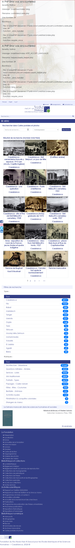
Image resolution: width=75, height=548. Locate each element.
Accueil (46, 104)
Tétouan (37, 329)
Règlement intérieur (11, 466)
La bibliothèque (9, 464)
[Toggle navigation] (5, 121)
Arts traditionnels (37, 376)
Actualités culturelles (11, 497)
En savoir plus (67, 426)
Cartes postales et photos (13, 530)
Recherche (66, 130)
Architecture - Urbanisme (37, 365)
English (10, 102)
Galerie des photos (11, 456)
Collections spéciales (11, 480)
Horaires (7, 449)
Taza (37, 326)
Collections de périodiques (13, 473)
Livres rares (7, 521)
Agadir (37, 348)
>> (44, 281)
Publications (8, 502)
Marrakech (37, 311)
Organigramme (9, 454)
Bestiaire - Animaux (37, 391)
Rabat (37, 307)
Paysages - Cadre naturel (37, 383)
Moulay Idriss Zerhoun (37, 333)
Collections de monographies (14, 471)
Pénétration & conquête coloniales (37, 398)
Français (4, 102)
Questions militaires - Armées (37, 369)
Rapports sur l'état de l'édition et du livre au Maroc (22, 492)
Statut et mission (9, 444)
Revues (6, 523)
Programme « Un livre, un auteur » (16, 495)
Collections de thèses (11, 476)
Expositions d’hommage (13, 511)
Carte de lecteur (10, 451)
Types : (6, 291)
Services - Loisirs (37, 372)
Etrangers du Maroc (37, 402)
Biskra (37, 351)
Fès (37, 303)
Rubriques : (8, 357)
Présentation (8, 435)
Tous (8, 296)
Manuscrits (7, 516)
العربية (15, 102)
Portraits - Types (37, 380)
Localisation (8, 437)
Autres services (9, 485)
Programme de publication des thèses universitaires (23, 504)
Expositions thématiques (12, 509)
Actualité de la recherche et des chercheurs (20, 500)
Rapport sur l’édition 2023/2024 (15, 490)
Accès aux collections (12, 482)
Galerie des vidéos (10, 458)
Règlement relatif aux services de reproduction (21, 468)
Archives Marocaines (11, 528)
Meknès (37, 318)
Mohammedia (37, 337)
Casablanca (37, 300)
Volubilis (37, 340)
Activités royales (37, 395)
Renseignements (56, 104)
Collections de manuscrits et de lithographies (20, 478)
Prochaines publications (12, 506)
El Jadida (37, 344)
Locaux (6, 447)
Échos (6, 440)
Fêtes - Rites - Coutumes (37, 387)
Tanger (37, 314)
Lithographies (9, 519)
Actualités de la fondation (13, 442)
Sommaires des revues (12, 526)
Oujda (37, 322)
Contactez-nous (68, 104)
